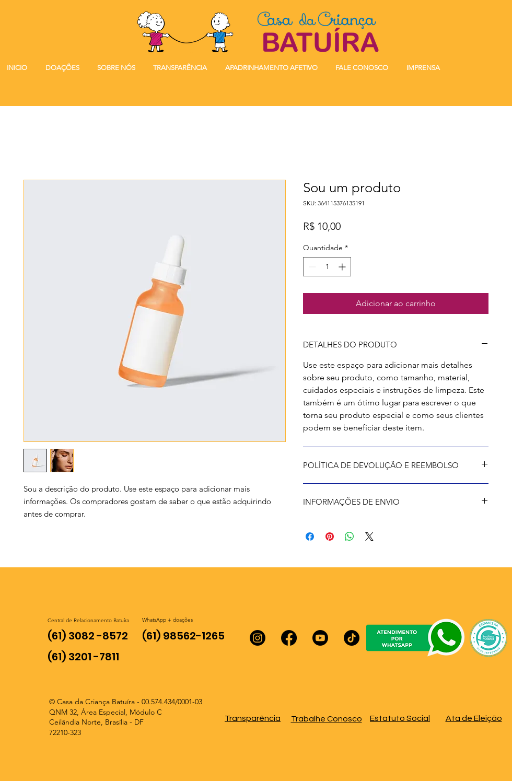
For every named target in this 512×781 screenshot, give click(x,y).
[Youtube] (320, 638)
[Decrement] (311, 267)
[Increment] (343, 267)
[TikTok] (351, 638)
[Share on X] (369, 536)
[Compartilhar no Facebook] (310, 536)
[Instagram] (257, 638)
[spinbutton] (327, 267)
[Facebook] (289, 638)
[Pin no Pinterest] (329, 536)
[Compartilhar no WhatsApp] (349, 536)
